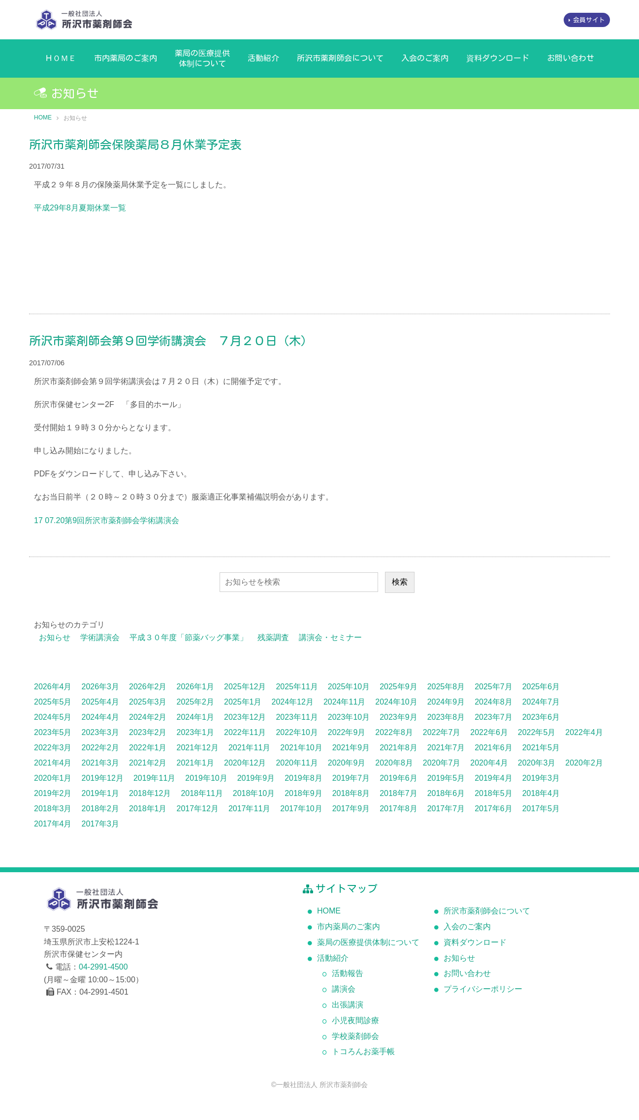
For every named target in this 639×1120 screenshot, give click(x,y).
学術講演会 (100, 637)
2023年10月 (349, 717)
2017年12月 (198, 808)
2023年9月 (398, 717)
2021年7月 (446, 747)
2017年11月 (249, 808)
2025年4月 (101, 702)
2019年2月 (53, 793)
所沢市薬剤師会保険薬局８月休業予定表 (135, 144)
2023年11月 (297, 717)
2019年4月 (493, 778)
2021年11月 (249, 747)
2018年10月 (254, 793)
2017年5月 (541, 808)
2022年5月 (537, 732)
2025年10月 (349, 686)
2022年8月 (394, 732)
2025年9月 (398, 686)
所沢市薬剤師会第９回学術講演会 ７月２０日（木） (171, 341)
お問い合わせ (570, 58)
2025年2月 (196, 702)
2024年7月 (541, 702)
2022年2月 (101, 747)
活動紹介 (263, 58)
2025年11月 (297, 686)
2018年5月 (493, 793)
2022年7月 (442, 732)
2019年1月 (101, 793)
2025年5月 (53, 702)
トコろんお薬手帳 (363, 1051)
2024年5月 (53, 717)
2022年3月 (53, 747)
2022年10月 (297, 732)
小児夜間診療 (355, 1020)
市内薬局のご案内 (125, 58)
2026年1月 (196, 686)
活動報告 (347, 973)
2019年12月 (103, 778)
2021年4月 (53, 763)
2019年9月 (256, 778)
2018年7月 (398, 793)
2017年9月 (351, 808)
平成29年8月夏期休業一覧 (80, 208)
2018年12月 (150, 793)
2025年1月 (243, 702)
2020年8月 (394, 763)
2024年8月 (493, 702)
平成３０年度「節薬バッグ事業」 (188, 637)
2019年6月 (398, 778)
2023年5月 (53, 732)
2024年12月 (293, 702)
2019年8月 (303, 778)
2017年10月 (301, 808)
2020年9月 (347, 763)
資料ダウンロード (497, 58)
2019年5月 (446, 778)
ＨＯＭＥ (60, 58)
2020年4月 (489, 763)
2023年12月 (245, 717)
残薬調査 (273, 637)
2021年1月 (196, 763)
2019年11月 (154, 778)
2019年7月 (351, 778)
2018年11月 (202, 793)
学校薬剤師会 (355, 1036)
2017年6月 (493, 808)
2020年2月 (584, 763)
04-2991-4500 (103, 967)
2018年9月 (303, 793)
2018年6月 (446, 793)
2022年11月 (245, 732)
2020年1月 (53, 778)
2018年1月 (148, 808)
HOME (43, 117)
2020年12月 (245, 763)
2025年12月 (245, 686)
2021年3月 (101, 763)
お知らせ (54, 637)
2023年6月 (541, 717)
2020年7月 (442, 763)
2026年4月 (53, 686)
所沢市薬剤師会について (340, 58)
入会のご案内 (424, 58)
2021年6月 (493, 747)
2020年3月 (537, 763)
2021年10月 (301, 747)
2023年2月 (148, 732)
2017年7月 (446, 808)
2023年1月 (196, 732)
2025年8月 (446, 686)
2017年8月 (398, 808)
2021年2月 (148, 763)
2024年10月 (396, 702)
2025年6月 (541, 686)
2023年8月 (446, 717)
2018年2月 (101, 808)
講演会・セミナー (330, 637)
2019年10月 (206, 778)
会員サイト (589, 20)
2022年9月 (347, 732)
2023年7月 (493, 717)
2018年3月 (53, 808)
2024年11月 (344, 702)
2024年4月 (101, 717)
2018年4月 (541, 793)
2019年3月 (541, 778)
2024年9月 (446, 702)
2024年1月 (196, 717)
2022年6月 (489, 732)
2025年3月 (148, 702)
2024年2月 (148, 717)
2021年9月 (351, 747)
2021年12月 (198, 747)
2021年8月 (398, 747)
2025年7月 (493, 686)
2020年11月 (297, 763)
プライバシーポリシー (483, 989)
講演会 (343, 989)
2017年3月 (101, 824)
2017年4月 (53, 824)
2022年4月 (584, 732)
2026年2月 (148, 686)
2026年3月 (101, 686)
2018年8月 (351, 793)
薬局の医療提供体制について (202, 58)
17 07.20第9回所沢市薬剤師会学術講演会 (106, 520)
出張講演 (347, 1005)
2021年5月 (541, 747)
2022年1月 (148, 747)
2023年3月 (101, 732)
